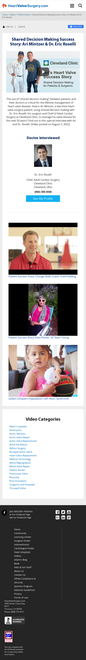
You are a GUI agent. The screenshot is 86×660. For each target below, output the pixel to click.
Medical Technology (20, 459)
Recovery (14, 477)
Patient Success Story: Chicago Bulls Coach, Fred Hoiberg (42, 276)
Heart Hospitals (22, 552)
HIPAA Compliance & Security (25, 580)
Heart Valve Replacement (23, 455)
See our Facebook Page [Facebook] (20, 517)
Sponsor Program (23, 586)
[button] (43, 72)
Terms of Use (21, 597)
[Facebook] (76, 26)
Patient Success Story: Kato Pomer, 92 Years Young (39, 337)
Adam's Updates (18, 426)
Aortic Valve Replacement (23, 440)
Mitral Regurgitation (20, 462)
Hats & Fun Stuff (22, 567)
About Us (19, 571)
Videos (13, 14)
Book (16, 563)
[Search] (82, 5)
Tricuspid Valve (17, 488)
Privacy (18, 593)
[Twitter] (63, 512)
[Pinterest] (69, 518)
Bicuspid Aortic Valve (20, 451)
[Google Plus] (57, 518)
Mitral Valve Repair (19, 466)
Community (20, 533)
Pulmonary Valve (18, 473)
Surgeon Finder (22, 540)
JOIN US (8, 27)
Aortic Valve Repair (19, 437)
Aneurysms (15, 430)
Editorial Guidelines (24, 589)
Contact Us (20, 574)
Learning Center (22, 536)
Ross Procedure (17, 480)
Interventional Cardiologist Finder (24, 546)
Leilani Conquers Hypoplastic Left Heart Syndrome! (39, 398)
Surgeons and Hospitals (22, 484)
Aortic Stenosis (17, 433)
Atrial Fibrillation (18, 444)
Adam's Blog (20, 559)
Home (5, 14)
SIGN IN (21, 27)
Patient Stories (24, 14)
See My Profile (43, 199)
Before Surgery (17, 448)
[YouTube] (69, 512)
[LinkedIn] (63, 518)
